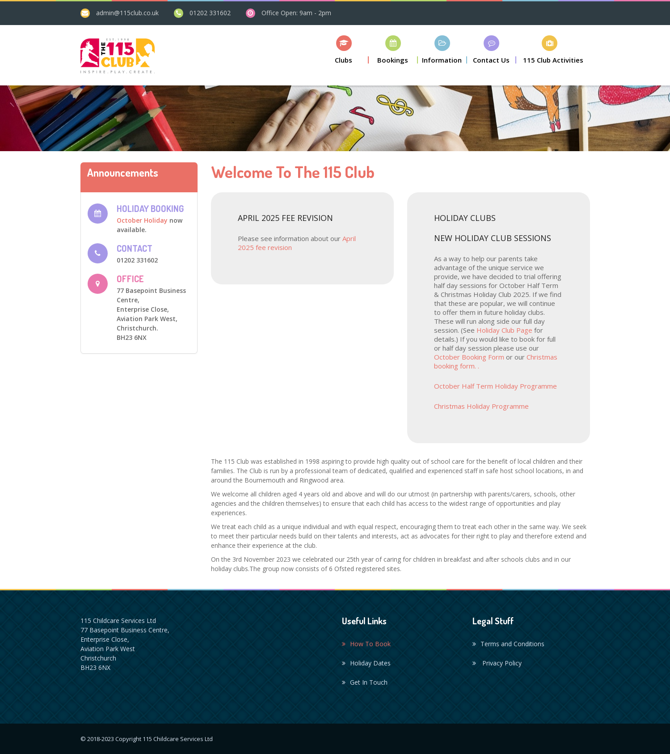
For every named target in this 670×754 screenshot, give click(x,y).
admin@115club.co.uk (127, 12)
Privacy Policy (497, 663)
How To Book (366, 644)
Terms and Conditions (508, 644)
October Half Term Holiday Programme (495, 385)
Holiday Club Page (504, 330)
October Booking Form (470, 356)
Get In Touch (365, 682)
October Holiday (142, 220)
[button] (344, 49)
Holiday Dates (366, 663)
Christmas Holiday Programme (481, 406)
